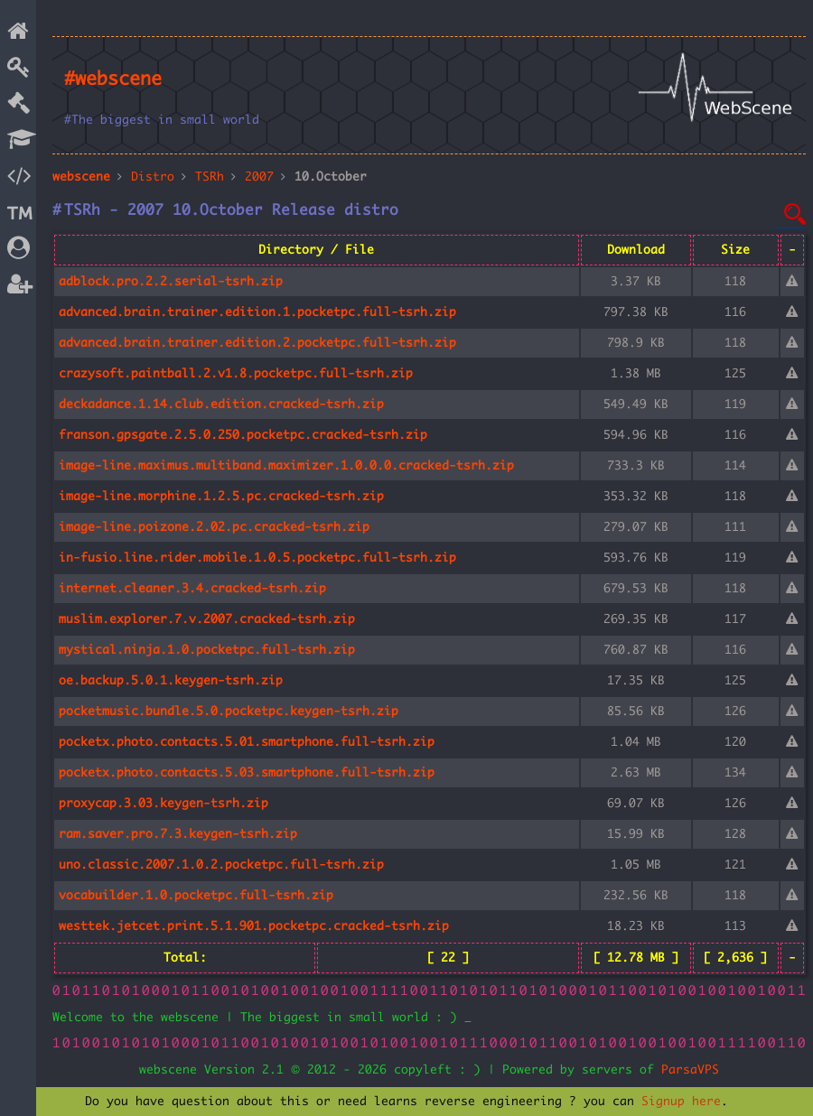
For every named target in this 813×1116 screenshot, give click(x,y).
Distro (152, 177)
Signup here (681, 1101)
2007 (259, 177)
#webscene (113, 79)
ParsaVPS (690, 1070)
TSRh (209, 177)
